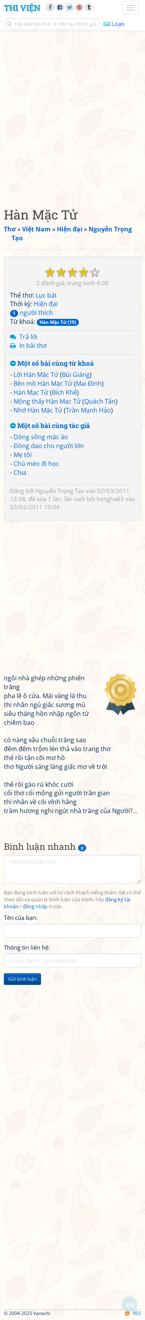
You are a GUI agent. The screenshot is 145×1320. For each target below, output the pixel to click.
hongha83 (110, 499)
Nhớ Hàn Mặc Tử (38, 410)
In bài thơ (33, 345)
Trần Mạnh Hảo (88, 410)
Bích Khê (64, 392)
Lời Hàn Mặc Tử (36, 374)
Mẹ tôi (23, 454)
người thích (31, 312)
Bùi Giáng (76, 374)
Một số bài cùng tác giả (50, 426)
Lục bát (46, 295)
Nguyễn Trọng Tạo (60, 491)
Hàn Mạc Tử (31, 392)
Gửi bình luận (22, 979)
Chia (20, 472)
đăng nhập (35, 906)
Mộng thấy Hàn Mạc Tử (47, 401)
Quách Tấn (100, 401)
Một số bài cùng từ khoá (52, 363)
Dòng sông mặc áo (41, 437)
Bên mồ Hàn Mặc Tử (43, 383)
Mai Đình (89, 383)
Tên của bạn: (21, 917)
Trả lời (28, 336)
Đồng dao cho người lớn (49, 446)
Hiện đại (46, 304)
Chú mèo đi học (36, 463)
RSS (133, 1313)
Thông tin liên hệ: (27, 947)
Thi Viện (22, 7)
